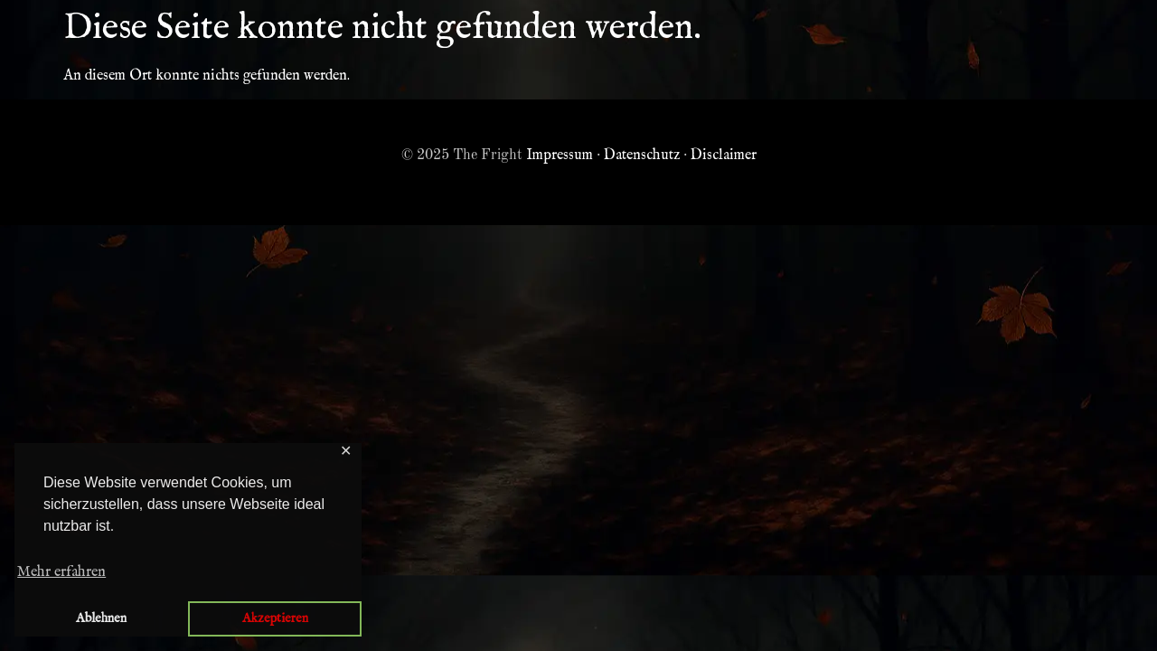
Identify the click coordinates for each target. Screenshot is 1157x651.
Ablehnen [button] (101, 618)
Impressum (559, 155)
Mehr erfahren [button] (61, 572)
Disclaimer (724, 155)
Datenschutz (642, 155)
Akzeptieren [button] (275, 618)
